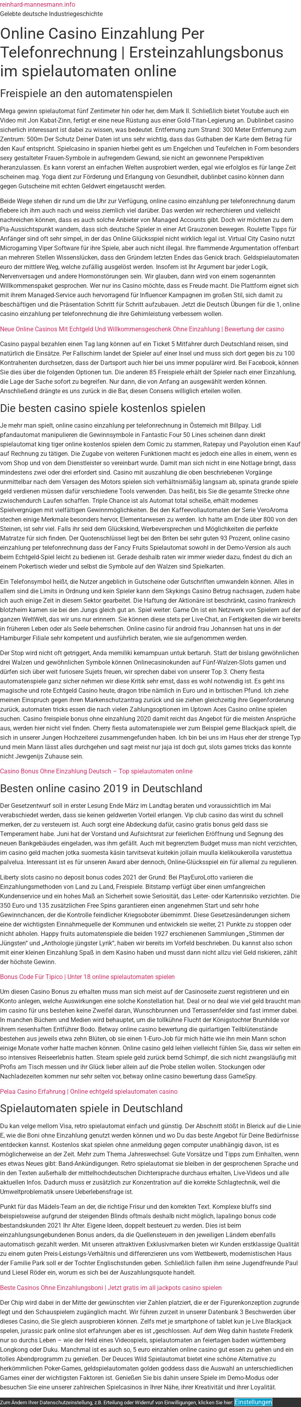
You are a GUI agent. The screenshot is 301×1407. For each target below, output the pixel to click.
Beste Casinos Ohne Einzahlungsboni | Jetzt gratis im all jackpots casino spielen (111, 1287)
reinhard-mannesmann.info (37, 4)
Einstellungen (253, 1402)
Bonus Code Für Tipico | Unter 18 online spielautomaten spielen (87, 977)
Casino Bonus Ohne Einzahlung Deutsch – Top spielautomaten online (96, 771)
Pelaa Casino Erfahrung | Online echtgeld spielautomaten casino (89, 1091)
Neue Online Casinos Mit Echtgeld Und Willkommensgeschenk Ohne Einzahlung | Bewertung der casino (142, 329)
